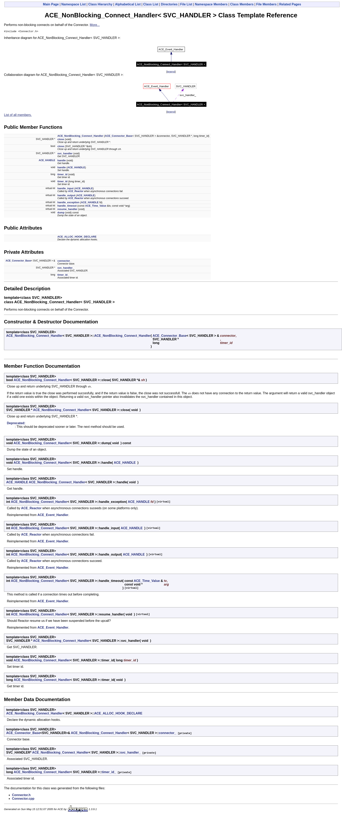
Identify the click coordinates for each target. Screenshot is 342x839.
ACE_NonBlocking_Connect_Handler (80, 136)
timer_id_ (63, 275)
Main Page (51, 4)
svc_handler (64, 154)
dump (60, 213)
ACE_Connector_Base (118, 136)
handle (61, 161)
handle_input (65, 189)
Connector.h (21, 796)
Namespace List (73, 4)
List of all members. (18, 115)
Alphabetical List (128, 4)
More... (95, 25)
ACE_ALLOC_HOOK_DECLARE (76, 237)
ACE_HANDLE (47, 161)
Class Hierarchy (100, 4)
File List (186, 4)
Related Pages (290, 4)
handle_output (66, 196)
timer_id (62, 175)
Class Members (242, 4)
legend (171, 72)
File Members (266, 4)
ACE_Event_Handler (52, 516)
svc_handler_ (65, 268)
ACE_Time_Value (95, 206)
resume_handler (67, 210)
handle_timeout (66, 206)
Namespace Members (211, 4)
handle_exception (68, 203)
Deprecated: (16, 424)
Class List (150, 4)
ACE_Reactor (75, 192)
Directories (169, 4)
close (60, 139)
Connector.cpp (23, 799)
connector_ (64, 261)
